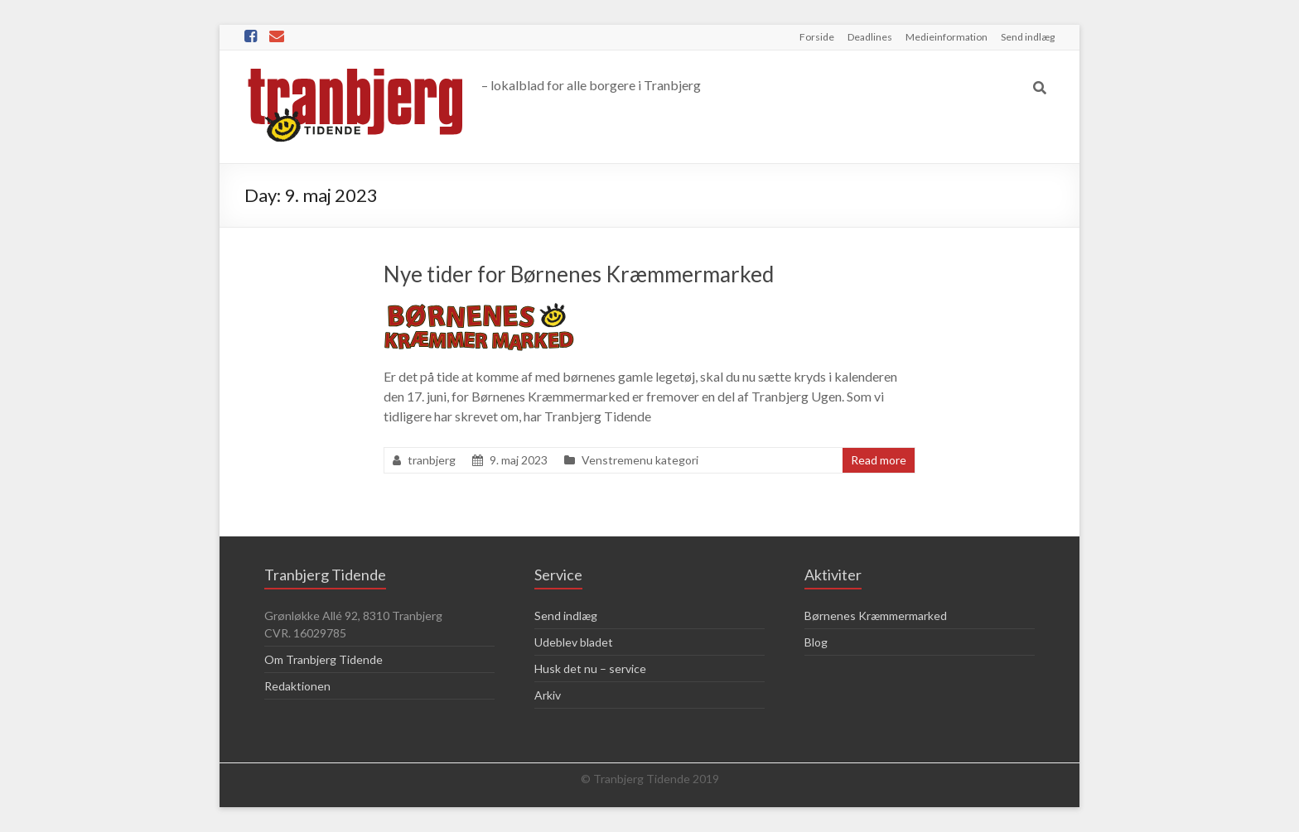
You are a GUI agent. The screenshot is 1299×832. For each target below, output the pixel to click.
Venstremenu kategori (640, 460)
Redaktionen (297, 686)
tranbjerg (432, 460)
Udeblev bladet (573, 642)
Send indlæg (1028, 37)
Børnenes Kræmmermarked (875, 615)
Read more (878, 460)
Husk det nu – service (590, 668)
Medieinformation (946, 37)
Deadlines (869, 37)
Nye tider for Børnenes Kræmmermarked (579, 274)
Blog (816, 642)
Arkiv (547, 695)
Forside (816, 37)
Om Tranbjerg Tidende (323, 659)
